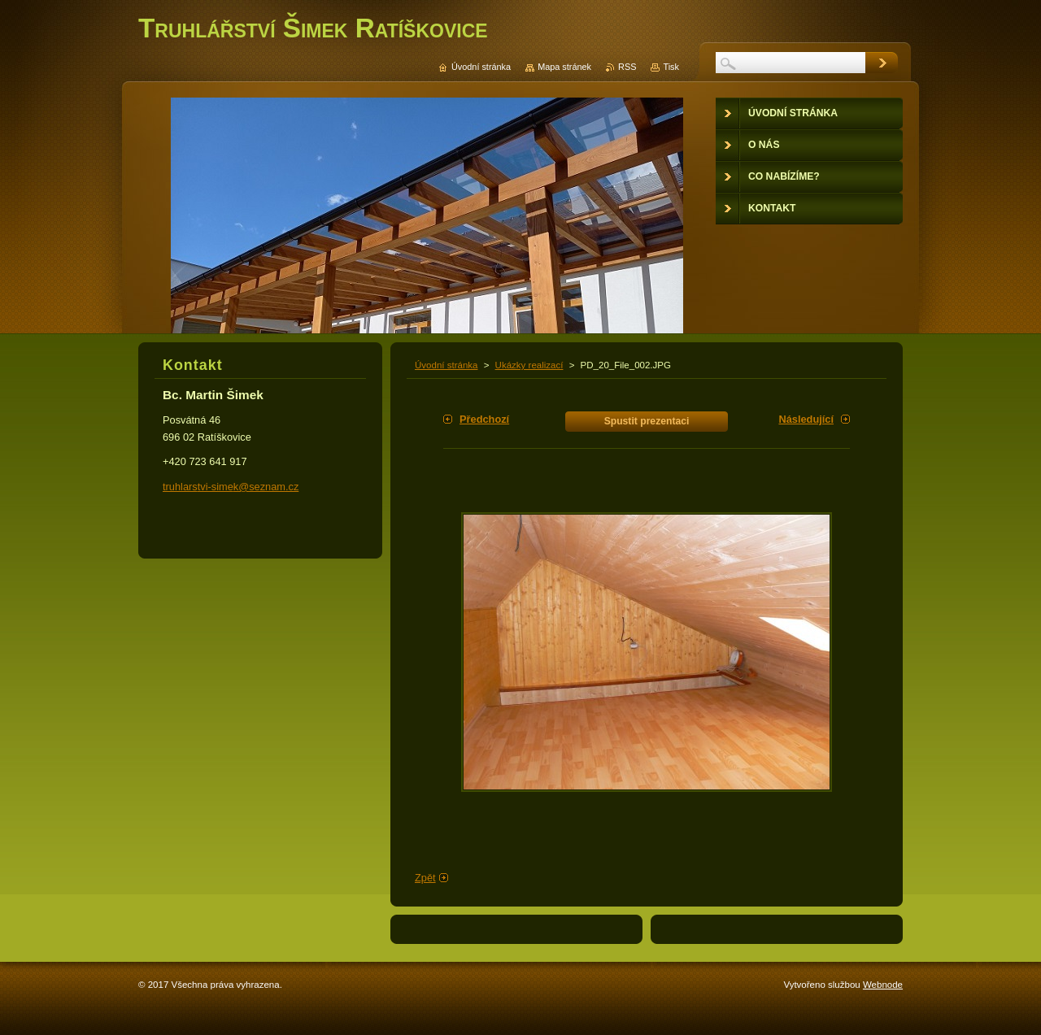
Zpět (425, 878)
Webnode (883, 984)
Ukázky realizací (529, 365)
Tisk (671, 67)
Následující (806, 419)
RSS (627, 67)
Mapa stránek (564, 67)
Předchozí (484, 419)
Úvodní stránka (446, 365)
